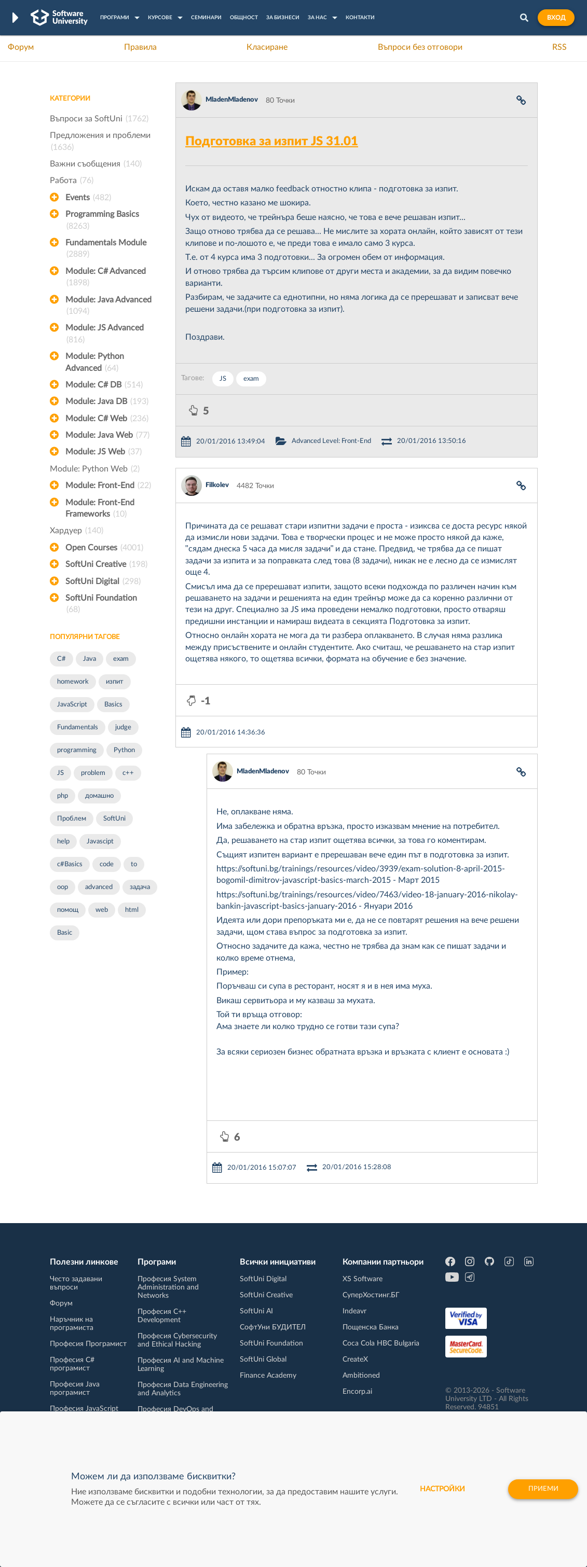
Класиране (267, 47)
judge (123, 727)
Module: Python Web (95, 469)
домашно (99, 796)
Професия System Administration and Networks (168, 1287)
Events (88, 197)
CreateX (355, 1359)
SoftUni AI (256, 1311)
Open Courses (104, 547)
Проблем (71, 818)
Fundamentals (77, 727)
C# (61, 659)
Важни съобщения (96, 164)
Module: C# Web (106, 418)
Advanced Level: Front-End (331, 441)
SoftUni (114, 818)
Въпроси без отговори (420, 47)
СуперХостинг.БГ (371, 1295)
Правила (140, 47)
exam (121, 659)
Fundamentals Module (105, 249)
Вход (556, 18)
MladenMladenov (232, 99)
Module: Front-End (108, 485)
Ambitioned (361, 1375)
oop (62, 887)
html (132, 910)
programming (77, 750)
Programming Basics (102, 221)
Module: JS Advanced (104, 334)
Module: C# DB (104, 385)
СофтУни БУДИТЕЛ (273, 1327)
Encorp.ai (357, 1391)
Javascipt (100, 841)
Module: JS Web (103, 451)
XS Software (363, 1279)
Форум (21, 47)
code (107, 864)
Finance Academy (268, 1375)
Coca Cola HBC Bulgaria (381, 1343)
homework (73, 681)
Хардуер (76, 530)
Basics (113, 704)
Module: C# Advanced (105, 278)
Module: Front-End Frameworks (99, 509)
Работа (71, 180)
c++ (128, 773)
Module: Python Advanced (94, 363)
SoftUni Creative (106, 564)
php (62, 796)
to (134, 864)
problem (93, 773)
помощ (67, 910)
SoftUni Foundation (101, 605)
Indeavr (354, 1311)
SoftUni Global (263, 1359)
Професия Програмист (88, 1344)
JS (60, 773)
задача (140, 887)
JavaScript (72, 704)
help (63, 841)
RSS (559, 47)
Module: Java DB (106, 401)
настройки (437, 1489)
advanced (99, 887)
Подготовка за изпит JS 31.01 (271, 141)
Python (124, 750)
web (101, 910)
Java (89, 659)
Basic (64, 933)
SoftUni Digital (103, 581)
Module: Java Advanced (108, 306)
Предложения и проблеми (100, 142)
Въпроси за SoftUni (99, 118)
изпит (115, 681)
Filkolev (217, 485)
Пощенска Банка (371, 1327)
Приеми (541, 1489)
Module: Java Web (107, 435)
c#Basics (70, 864)
